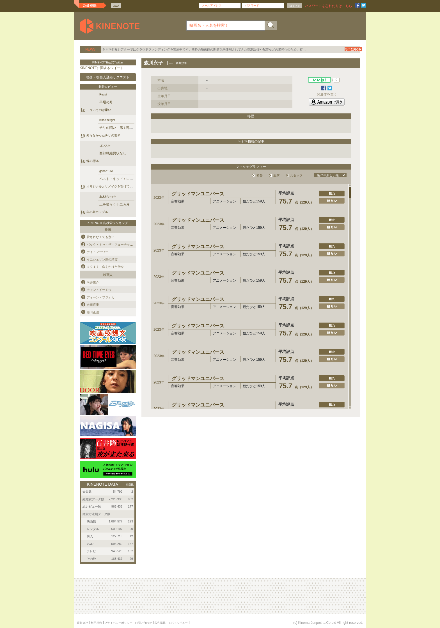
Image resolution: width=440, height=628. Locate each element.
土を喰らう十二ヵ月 (114, 204)
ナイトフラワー (97, 252)
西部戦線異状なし (112, 153)
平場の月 (106, 102)
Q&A (116, 5)
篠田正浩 (93, 312)
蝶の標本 (92, 161)
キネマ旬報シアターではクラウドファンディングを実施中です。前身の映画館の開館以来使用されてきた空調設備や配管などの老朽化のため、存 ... (204, 49)
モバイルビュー (178, 622)
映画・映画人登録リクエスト (108, 77)
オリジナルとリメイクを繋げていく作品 (114, 186)
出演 (276, 175)
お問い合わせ (143, 622)
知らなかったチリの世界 (103, 135)
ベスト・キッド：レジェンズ (121, 179)
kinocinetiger (107, 120)
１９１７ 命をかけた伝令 (105, 266)
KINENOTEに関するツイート (102, 68)
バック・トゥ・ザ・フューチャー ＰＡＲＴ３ (119, 244)
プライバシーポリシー (118, 622)
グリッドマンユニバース (198, 194)
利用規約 (96, 622)
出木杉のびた (107, 196)
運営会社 (82, 622)
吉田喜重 (93, 304)
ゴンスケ (105, 145)
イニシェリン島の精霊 (102, 259)
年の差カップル (97, 212)
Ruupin (103, 94)
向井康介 (93, 282)
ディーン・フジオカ (100, 297)
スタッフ (296, 175)
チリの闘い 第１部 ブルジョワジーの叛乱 (133, 128)
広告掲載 (160, 622)
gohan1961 (106, 171)
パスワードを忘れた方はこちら (328, 6)
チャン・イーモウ (99, 289)
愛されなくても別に (100, 237)
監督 (259, 175)
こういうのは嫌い (98, 109)
